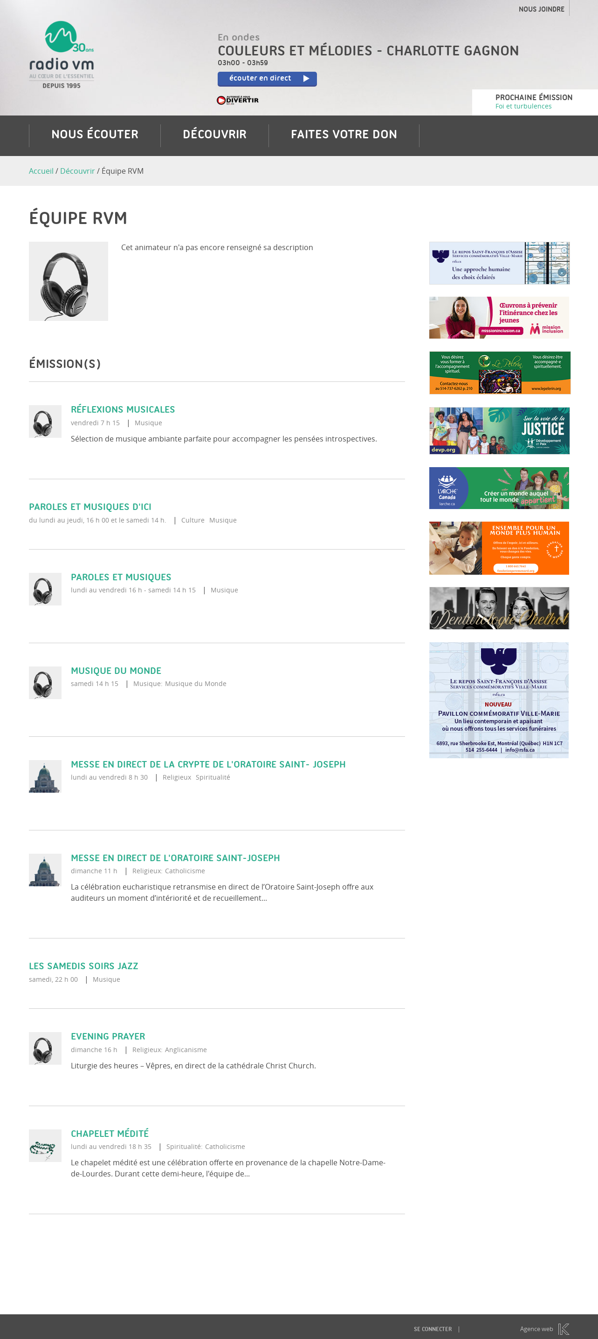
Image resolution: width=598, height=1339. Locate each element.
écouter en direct (271, 79)
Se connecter (433, 1329)
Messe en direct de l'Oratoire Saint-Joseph (175, 858)
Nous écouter (94, 135)
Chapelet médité (110, 1134)
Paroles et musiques (121, 578)
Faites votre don (344, 135)
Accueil (41, 171)
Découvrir (215, 135)
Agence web (536, 1328)
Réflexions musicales (123, 410)
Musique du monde (116, 671)
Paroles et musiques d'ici (90, 507)
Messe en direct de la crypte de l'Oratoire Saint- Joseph (208, 765)
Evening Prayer (108, 1037)
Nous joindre (541, 10)
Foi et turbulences (523, 106)
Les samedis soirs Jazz (83, 967)
